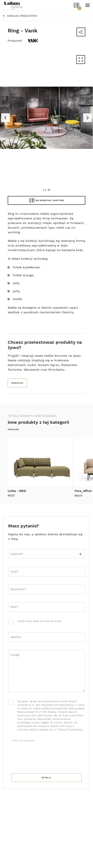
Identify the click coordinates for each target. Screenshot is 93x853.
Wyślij (46, 777)
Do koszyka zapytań (46, 200)
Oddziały (17, 383)
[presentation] (44, 758)
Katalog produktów (20, 15)
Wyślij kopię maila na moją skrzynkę (39, 621)
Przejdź (13, 429)
